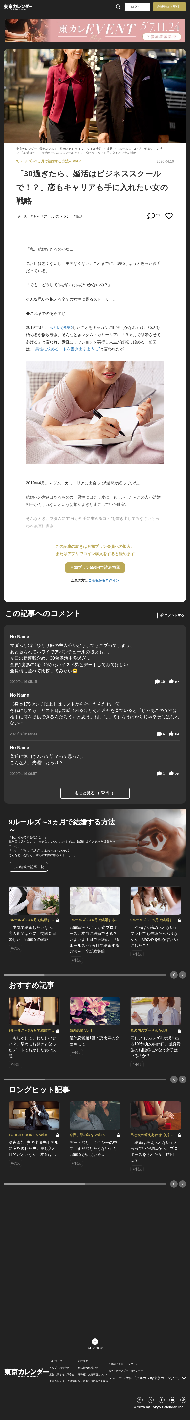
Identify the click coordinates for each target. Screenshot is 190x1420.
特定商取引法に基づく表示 (93, 1381)
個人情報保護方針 (88, 1368)
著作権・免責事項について (93, 1374)
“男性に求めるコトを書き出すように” (67, 349)
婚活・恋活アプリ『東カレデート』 (128, 1371)
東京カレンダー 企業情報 (63, 1381)
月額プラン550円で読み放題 (95, 567)
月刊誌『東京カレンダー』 (123, 1364)
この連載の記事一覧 (28, 867)
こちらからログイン (103, 580)
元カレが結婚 (61, 327)
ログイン (137, 7)
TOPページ (55, 1361)
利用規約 (83, 1361)
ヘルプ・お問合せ (59, 1368)
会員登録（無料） (169, 6)
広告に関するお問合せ (61, 1374)
